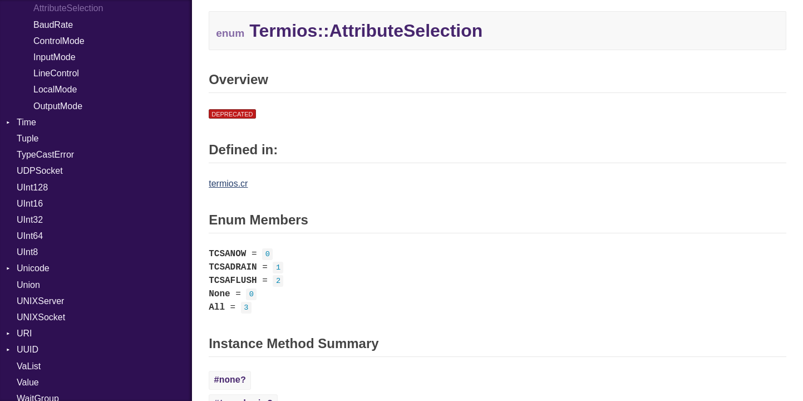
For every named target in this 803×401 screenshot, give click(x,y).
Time (26, 122)
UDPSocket (40, 170)
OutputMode (57, 106)
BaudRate (53, 25)
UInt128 (32, 187)
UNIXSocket (41, 317)
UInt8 (27, 252)
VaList (29, 366)
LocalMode (55, 89)
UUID (27, 349)
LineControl (56, 73)
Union (28, 285)
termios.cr (228, 183)
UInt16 (30, 203)
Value (28, 382)
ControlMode (59, 41)
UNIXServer (40, 301)
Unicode (33, 268)
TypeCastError (45, 154)
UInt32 (30, 219)
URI (24, 333)
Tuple (27, 138)
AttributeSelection (68, 8)
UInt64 (30, 236)
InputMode (54, 57)
